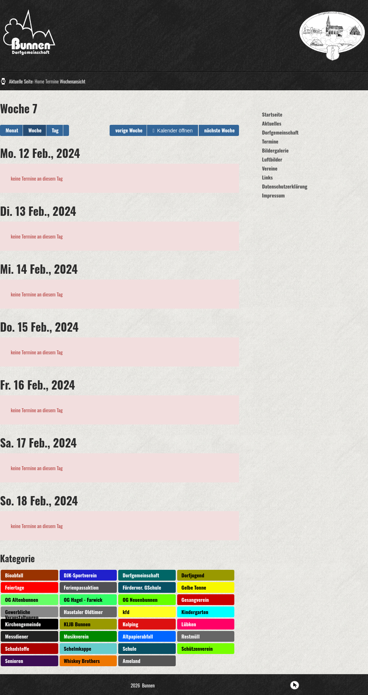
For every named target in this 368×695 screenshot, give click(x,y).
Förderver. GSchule (142, 587)
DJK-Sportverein (80, 575)
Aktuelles (271, 123)
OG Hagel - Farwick (83, 599)
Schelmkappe (77, 648)
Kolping (130, 624)
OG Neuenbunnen (140, 599)
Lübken (188, 624)
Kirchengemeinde (23, 624)
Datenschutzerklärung (284, 186)
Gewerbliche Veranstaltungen (21, 612)
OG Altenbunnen (21, 599)
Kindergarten (194, 611)
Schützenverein (197, 648)
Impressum (273, 195)
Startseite (272, 114)
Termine (52, 81)
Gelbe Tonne (193, 587)
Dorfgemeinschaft (141, 575)
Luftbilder (272, 159)
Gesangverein (195, 599)
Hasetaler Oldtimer (83, 611)
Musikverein (76, 636)
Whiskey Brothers (82, 660)
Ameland (131, 660)
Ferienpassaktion (81, 587)
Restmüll (190, 636)
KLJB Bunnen (77, 624)
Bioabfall (14, 575)
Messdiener (16, 636)
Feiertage (14, 587)
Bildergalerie (275, 150)
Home (39, 81)
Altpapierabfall (138, 636)
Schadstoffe (17, 648)
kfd (126, 611)
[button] (66, 130)
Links (267, 177)
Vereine (269, 168)
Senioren (14, 660)
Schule (129, 648)
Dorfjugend (192, 575)
